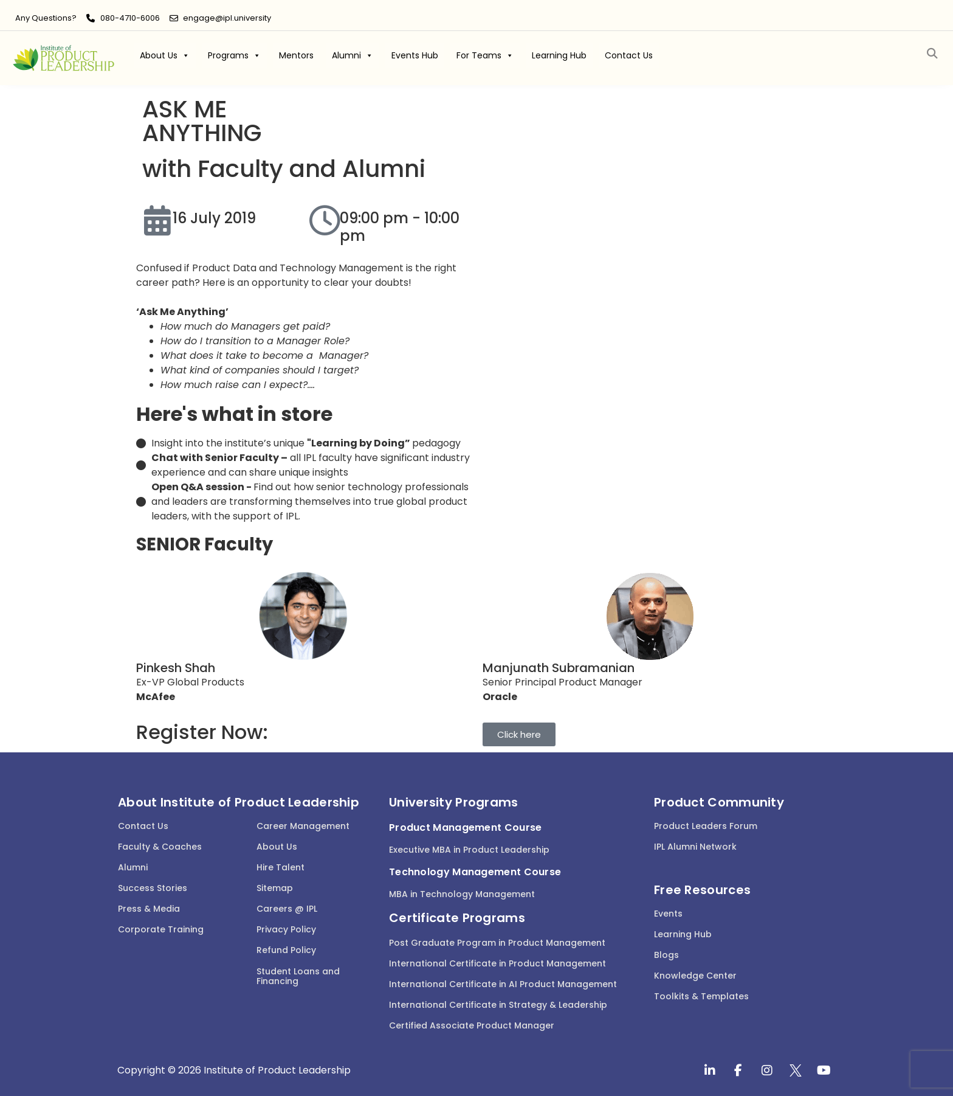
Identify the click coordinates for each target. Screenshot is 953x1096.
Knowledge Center (695, 975)
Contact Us (629, 55)
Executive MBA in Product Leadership (469, 850)
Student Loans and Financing (298, 976)
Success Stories (152, 888)
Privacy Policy (286, 929)
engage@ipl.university (227, 18)
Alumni (352, 55)
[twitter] (796, 1070)
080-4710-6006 (130, 18)
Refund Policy (286, 950)
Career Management (302, 826)
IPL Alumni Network (695, 847)
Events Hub (414, 55)
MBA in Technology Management (462, 894)
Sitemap (274, 888)
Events (668, 913)
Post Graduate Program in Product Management (497, 943)
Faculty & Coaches (160, 847)
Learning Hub (559, 55)
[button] (932, 53)
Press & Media (149, 909)
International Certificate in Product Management (497, 963)
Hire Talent (280, 867)
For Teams (485, 55)
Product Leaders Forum (705, 826)
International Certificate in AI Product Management (503, 984)
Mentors (296, 55)
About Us (165, 55)
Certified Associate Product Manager (471, 1025)
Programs (234, 55)
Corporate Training (161, 929)
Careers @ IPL (286, 909)
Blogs (666, 955)
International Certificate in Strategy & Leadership (498, 1005)
